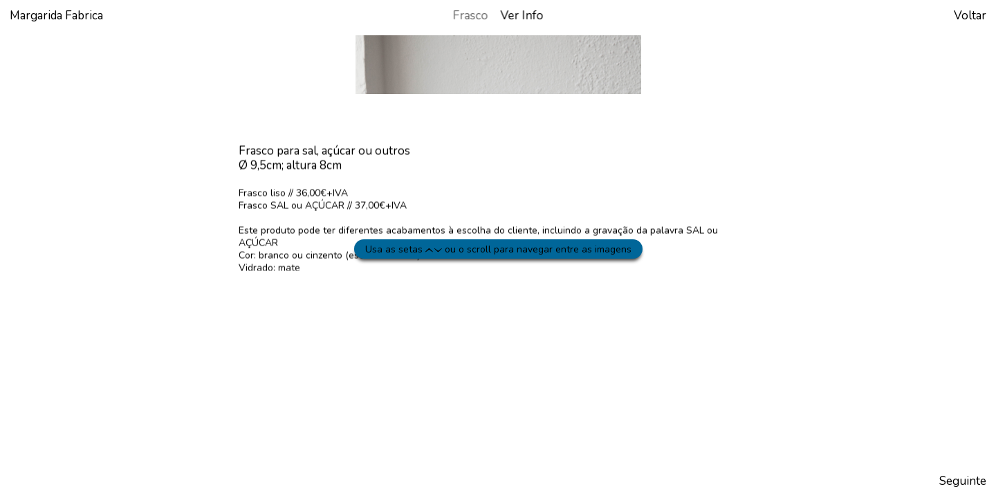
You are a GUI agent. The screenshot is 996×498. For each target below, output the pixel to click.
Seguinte (962, 481)
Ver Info (522, 15)
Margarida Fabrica (56, 16)
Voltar (970, 16)
